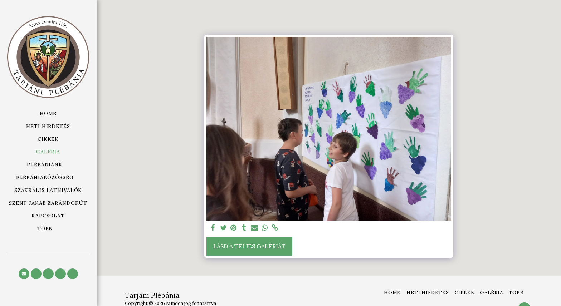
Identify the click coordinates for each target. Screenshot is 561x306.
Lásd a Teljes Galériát (249, 246)
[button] (48, 164)
